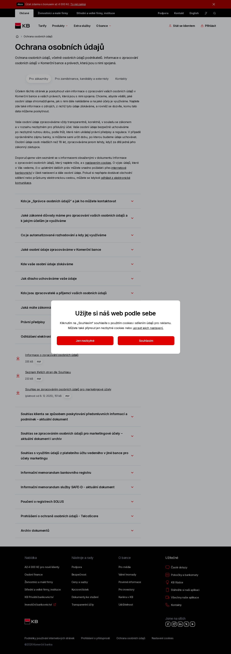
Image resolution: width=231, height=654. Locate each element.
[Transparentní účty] (83, 604)
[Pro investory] (126, 589)
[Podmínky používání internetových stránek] (50, 638)
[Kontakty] (173, 605)
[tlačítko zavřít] (213, 4)
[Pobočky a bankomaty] (181, 575)
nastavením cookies (98, 163)
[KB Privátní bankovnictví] (39, 597)
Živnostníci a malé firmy (53, 13)
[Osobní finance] (34, 574)
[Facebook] (168, 624)
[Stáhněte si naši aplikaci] (182, 590)
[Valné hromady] (127, 574)
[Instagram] (174, 624)
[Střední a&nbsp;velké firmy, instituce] (43, 589)
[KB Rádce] (174, 582)
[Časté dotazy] (176, 567)
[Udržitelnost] (125, 604)
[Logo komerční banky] (23, 26)
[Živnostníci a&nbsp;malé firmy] (39, 582)
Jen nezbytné (85, 340)
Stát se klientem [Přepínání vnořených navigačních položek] (182, 26)
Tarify (42, 26)
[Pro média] (124, 567)
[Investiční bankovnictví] (38, 604)
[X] (186, 624)
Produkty (60, 26)
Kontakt (179, 13)
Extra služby (82, 26)
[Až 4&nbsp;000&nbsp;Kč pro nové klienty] (42, 567)
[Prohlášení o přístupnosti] (95, 638)
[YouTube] (192, 624)
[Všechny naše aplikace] (182, 597)
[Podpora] (77, 567)
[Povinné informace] (129, 582)
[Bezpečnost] (79, 574)
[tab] (38, 78)
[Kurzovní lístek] (80, 589)
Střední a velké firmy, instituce (96, 13)
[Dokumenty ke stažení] (85, 597)
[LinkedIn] (180, 624)
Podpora (163, 13)
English (194, 13)
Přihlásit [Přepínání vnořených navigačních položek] (208, 26)
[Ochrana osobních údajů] (130, 638)
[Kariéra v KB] (125, 597)
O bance (103, 26)
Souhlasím (146, 340)
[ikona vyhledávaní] (214, 13)
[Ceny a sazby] (80, 582)
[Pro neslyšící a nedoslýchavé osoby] (205, 13)
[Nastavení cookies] (162, 638)
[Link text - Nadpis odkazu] (32, 621)
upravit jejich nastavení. (148, 328)
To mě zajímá (78, 4)
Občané (24, 13)
